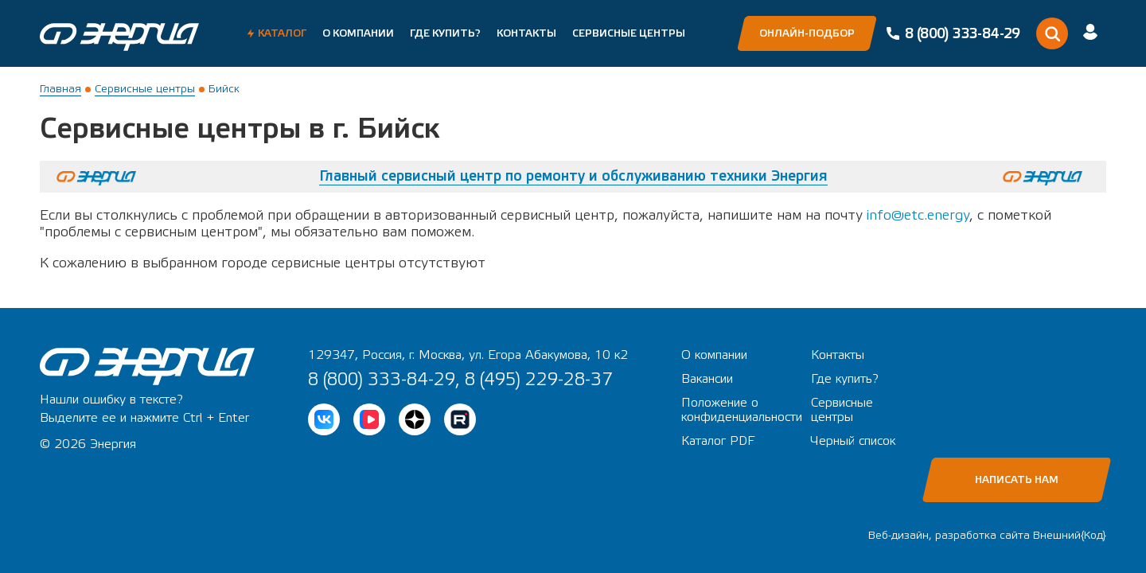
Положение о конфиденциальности (741, 410)
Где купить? (445, 33)
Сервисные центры (628, 33)
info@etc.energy (918, 215)
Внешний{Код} (1069, 535)
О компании (358, 33)
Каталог (282, 33)
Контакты (526, 33)
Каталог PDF (717, 441)
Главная (60, 89)
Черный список (853, 441)
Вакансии (707, 379)
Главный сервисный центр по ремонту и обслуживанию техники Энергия (573, 176)
